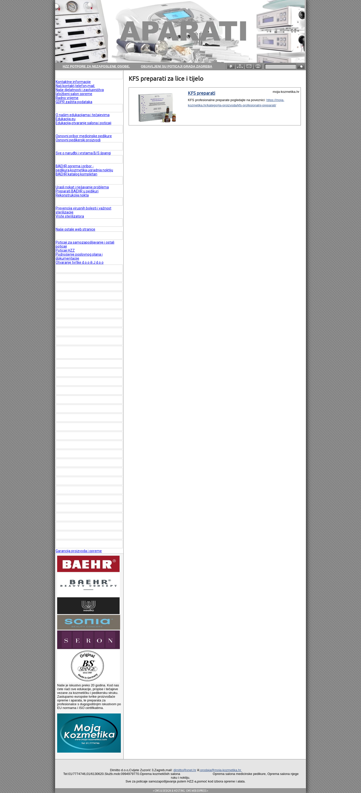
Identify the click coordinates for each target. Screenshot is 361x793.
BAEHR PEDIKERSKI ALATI (79, 296)
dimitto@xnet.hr (184, 770)
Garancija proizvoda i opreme (79, 551)
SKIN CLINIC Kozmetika (77, 490)
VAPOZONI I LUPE (72, 408)
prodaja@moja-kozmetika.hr (220, 770)
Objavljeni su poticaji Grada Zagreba (176, 66)
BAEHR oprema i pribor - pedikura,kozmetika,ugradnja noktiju (84, 168)
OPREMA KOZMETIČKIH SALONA (85, 323)
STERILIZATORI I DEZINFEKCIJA (84, 417)
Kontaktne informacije (73, 82)
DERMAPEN (67, 426)
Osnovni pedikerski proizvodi (78, 140)
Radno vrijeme (67, 98)
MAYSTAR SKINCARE (75, 499)
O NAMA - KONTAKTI (75, 75)
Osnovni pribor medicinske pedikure (84, 136)
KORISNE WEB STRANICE (78, 222)
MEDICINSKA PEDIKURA (77, 180)
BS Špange (66, 146)
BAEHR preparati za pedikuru (81, 305)
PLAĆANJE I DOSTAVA (76, 526)
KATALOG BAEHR (72, 159)
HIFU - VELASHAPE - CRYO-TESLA (86, 372)
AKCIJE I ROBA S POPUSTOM (82, 508)
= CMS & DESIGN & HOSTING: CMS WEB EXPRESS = (180, 790)
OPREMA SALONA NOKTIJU (80, 277)
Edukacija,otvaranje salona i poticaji (83, 123)
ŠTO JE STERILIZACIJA (77, 201)
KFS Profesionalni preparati (80, 481)
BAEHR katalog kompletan (76, 174)
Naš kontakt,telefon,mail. (75, 86)
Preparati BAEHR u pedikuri (77, 191)
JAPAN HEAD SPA (72, 314)
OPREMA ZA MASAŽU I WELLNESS (86, 332)
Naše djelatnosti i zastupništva (80, 90)
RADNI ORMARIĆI (72, 454)
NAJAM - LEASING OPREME (81, 390)
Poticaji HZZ (65, 250)
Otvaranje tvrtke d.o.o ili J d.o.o (80, 262)
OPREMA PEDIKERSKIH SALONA (84, 286)
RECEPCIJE (67, 463)
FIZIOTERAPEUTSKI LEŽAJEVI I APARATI (83, 352)
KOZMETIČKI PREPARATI (78, 399)
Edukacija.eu (65, 119)
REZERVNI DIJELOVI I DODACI (82, 472)
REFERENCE (67, 535)
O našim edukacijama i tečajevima (83, 115)
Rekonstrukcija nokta (72, 195)
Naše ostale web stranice (75, 229)
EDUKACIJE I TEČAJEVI (77, 108)
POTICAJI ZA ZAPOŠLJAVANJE (84, 235)
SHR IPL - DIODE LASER (77, 363)
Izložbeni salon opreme (74, 94)
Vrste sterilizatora (70, 216)
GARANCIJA (68, 544)
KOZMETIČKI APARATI (76, 268)
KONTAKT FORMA (72, 517)
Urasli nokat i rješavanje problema (82, 187)
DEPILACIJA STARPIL (75, 436)
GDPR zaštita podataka (74, 102)
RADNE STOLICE (71, 445)
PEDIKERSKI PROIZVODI (77, 129)
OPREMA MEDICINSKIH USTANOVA (86, 341)
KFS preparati (201, 93)
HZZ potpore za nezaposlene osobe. (96, 66)
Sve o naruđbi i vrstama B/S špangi (83, 153)
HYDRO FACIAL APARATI (78, 381)
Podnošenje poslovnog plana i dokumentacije (79, 256)
